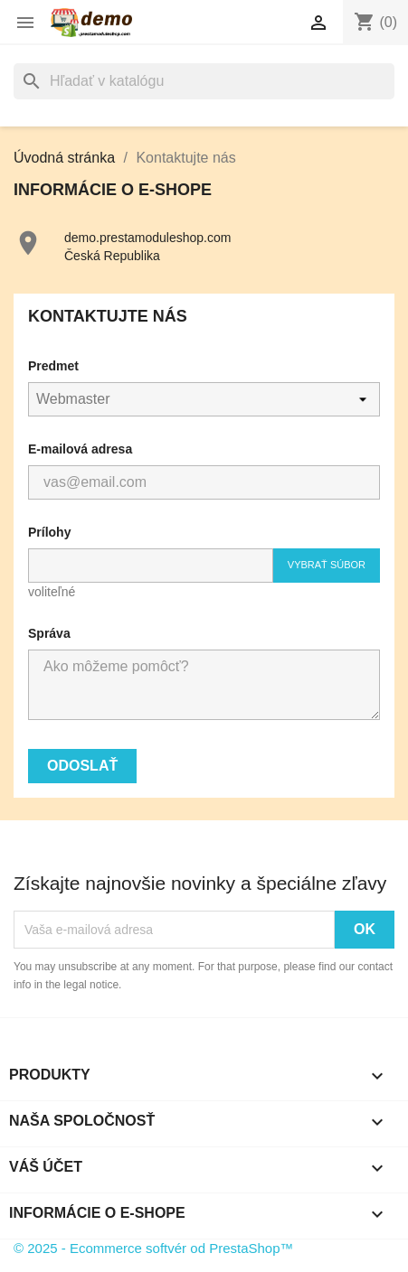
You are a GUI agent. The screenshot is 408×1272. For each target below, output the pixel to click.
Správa (49, 633)
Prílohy (49, 532)
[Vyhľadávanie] (204, 81)
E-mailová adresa (80, 449)
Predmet (53, 366)
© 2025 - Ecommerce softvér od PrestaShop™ (154, 1248)
